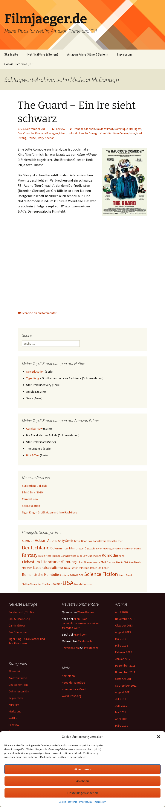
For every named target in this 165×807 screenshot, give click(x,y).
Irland (62, 133)
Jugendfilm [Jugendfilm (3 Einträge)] (94, 555)
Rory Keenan (46, 138)
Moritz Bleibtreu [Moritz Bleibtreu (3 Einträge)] (125, 562)
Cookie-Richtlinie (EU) (19, 64)
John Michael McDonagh (83, 133)
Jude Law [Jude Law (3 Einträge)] (82, 555)
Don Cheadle (26, 133)
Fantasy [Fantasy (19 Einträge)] (29, 555)
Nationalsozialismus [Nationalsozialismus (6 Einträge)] (48, 567)
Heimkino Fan (70, 648)
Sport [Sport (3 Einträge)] (129, 575)
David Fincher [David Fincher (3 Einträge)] (114, 541)
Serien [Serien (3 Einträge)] (122, 575)
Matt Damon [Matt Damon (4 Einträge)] (108, 562)
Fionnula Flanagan (46, 133)
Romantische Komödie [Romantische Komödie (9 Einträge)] (40, 574)
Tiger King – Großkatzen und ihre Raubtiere (49, 512)
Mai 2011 (120, 712)
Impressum (85, 801)
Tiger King (32, 378)
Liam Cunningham (124, 133)
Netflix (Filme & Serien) (42, 54)
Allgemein (15, 671)
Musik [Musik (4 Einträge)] (137, 562)
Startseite (11, 54)
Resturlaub (85, 641)
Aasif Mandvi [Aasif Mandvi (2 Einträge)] (28, 541)
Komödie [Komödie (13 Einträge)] (110, 555)
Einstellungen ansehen (82, 793)
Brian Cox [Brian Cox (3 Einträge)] (86, 541)
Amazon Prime (18, 678)
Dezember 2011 (125, 665)
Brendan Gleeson (84, 129)
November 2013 (125, 619)
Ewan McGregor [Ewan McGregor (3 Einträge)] (105, 548)
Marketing (15, 711)
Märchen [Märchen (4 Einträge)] (27, 568)
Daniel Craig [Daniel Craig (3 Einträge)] (99, 541)
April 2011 (121, 719)
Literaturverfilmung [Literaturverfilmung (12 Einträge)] (58, 561)
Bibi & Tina (32, 455)
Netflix (13, 718)
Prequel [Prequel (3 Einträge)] (85, 567)
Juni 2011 (121, 705)
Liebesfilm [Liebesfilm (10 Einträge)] (31, 561)
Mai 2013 (120, 639)
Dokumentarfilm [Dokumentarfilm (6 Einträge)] (62, 548)
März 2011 (121, 726)
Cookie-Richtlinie (68, 801)
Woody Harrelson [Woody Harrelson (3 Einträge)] (83, 584)
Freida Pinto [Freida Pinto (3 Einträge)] (44, 555)
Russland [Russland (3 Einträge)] (65, 575)
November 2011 (125, 672)
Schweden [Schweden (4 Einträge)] (77, 575)
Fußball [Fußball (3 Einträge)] (56, 555)
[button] (158, 737)
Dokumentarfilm (19, 691)
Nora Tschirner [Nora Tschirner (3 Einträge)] (72, 567)
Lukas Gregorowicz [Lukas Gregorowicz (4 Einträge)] (88, 562)
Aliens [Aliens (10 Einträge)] (52, 540)
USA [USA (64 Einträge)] (67, 583)
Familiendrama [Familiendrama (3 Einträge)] (132, 548)
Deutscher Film (18, 685)
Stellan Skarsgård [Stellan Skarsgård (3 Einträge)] (31, 584)
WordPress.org (71, 696)
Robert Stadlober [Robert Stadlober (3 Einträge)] (99, 567)
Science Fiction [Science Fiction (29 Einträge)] (101, 574)
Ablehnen (82, 781)
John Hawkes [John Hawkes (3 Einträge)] (68, 555)
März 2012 (121, 645)
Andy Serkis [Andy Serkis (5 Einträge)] (65, 541)
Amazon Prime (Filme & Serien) (87, 54)
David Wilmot (104, 129)
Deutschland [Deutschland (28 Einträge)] (36, 547)
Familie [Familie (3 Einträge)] (119, 548)
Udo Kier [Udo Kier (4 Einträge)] (56, 584)
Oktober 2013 (124, 625)
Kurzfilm (14, 705)
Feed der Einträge (73, 682)
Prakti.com (80, 634)
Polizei (32, 138)
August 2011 (123, 692)
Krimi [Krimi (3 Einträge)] (122, 555)
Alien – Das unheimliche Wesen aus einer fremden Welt (80, 623)
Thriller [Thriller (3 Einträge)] (46, 584)
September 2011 (126, 685)
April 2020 (121, 612)
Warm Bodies (85, 612)
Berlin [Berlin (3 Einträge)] (77, 541)
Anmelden (68, 676)
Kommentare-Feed (74, 689)
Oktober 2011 (124, 679)
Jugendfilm (16, 698)
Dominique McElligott (128, 129)
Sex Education (35, 371)
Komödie (106, 133)
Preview (60, 129)
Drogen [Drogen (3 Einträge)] (80, 548)
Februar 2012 (123, 652)
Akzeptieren (82, 769)
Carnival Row (34, 429)
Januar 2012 (122, 659)
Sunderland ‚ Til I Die (34, 486)
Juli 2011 (120, 699)
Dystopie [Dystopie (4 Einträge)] (90, 548)
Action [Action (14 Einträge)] (41, 540)
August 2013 (123, 632)
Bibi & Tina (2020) (32, 492)
